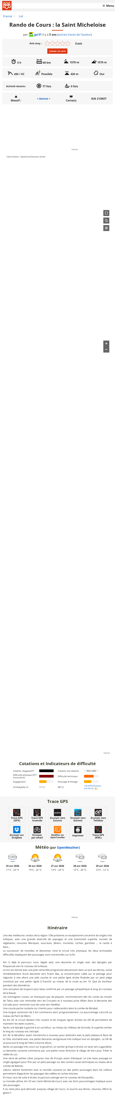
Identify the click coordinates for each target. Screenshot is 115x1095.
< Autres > (43, 98)
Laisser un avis (57, 51)
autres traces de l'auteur (74, 34)
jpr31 (35, 34)
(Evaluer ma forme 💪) (92, 787)
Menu (110, 5)
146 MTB (88, 785)
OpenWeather (68, 847)
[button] (106, 213)
